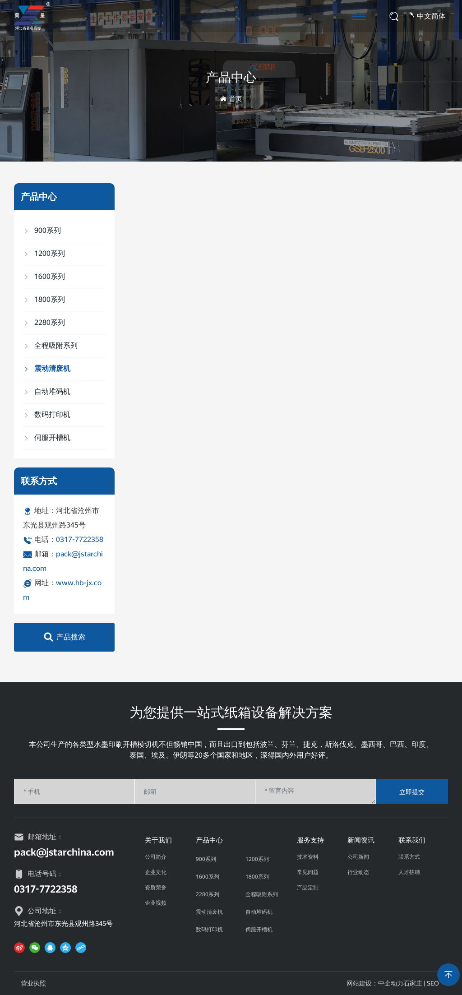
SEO (433, 983)
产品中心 (231, 77)
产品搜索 (70, 637)
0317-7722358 (79, 539)
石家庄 (412, 983)
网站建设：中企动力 (374, 983)
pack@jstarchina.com (64, 852)
